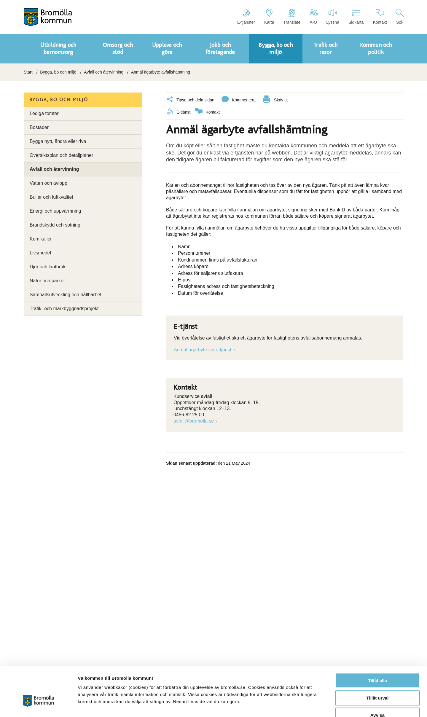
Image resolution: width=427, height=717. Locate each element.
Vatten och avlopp (48, 183)
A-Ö (313, 17)
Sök (399, 17)
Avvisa (377, 679)
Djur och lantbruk (48, 266)
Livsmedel (40, 252)
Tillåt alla (377, 644)
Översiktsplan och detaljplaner (61, 155)
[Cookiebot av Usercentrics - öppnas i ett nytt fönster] (38, 705)
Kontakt (380, 17)
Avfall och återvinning (103, 72)
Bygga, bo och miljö (58, 72)
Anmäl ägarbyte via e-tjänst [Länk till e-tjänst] (203, 349)
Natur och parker (47, 280)
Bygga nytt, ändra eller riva (58, 141)
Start (28, 72)
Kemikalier (41, 238)
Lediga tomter (44, 113)
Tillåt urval (378, 662)
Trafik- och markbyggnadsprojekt (64, 308)
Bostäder (39, 127)
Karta (269, 17)
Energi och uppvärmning (55, 210)
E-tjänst (178, 112)
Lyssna (332, 17)
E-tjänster (246, 17)
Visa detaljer (322, 705)
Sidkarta (356, 17)
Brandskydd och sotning (55, 224)
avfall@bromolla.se (193, 420)
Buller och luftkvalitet (51, 197)
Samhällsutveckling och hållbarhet (65, 294)
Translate (291, 17)
